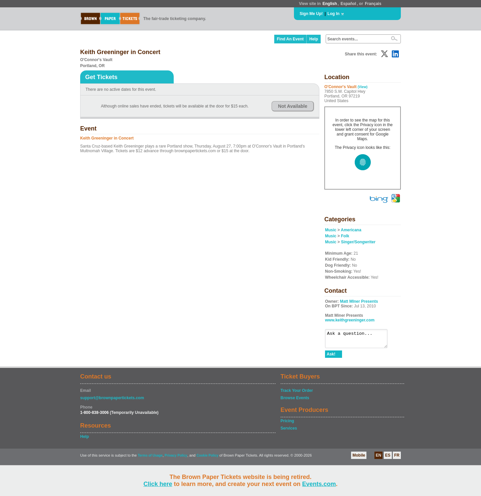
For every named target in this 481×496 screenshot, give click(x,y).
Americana (351, 230)
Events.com (319, 484)
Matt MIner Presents (359, 301)
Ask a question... (359, 340)
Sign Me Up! (311, 13)
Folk (345, 236)
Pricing (287, 424)
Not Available (292, 106)
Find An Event (290, 39)
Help (313, 39)
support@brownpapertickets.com (112, 401)
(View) (362, 87)
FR (396, 458)
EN (378, 458)
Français (373, 3)
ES (387, 458)
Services (289, 431)
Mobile (358, 458)
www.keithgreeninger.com (349, 320)
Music (330, 230)
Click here (157, 484)
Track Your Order (297, 393)
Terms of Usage (150, 458)
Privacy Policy (176, 458)
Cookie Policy (207, 458)
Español (348, 3)
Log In (333, 13)
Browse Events (295, 401)
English (329, 3)
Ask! (331, 357)
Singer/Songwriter (358, 242)
